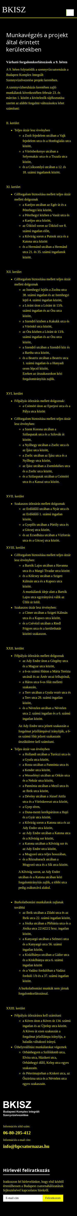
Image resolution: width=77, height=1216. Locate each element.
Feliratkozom (53, 1198)
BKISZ (14, 11)
